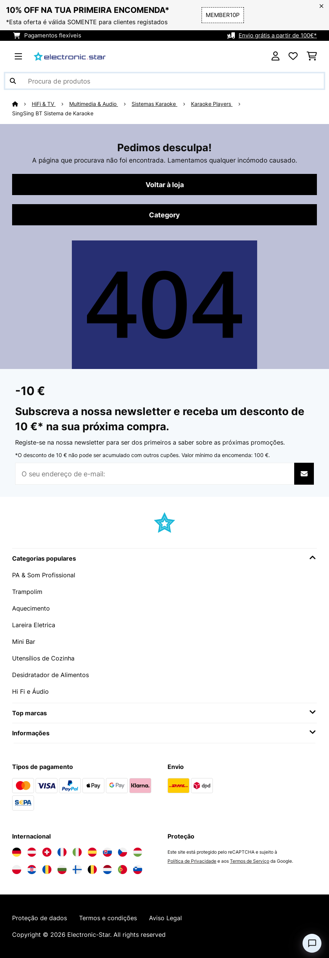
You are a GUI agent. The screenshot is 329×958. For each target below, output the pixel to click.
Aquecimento (31, 608)
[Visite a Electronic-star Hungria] (137, 852)
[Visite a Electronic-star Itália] (77, 852)
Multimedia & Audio (93, 104)
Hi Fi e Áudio (30, 691)
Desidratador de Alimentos (50, 675)
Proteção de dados (39, 918)
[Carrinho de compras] (312, 56)
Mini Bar (23, 641)
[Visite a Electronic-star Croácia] (31, 869)
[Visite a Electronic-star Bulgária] (62, 869)
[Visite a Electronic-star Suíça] (46, 852)
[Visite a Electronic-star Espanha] (92, 852)
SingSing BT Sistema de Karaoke (52, 113)
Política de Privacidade (192, 861)
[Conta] (275, 56)
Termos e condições (108, 918)
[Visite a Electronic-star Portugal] (122, 869)
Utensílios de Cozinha (43, 658)
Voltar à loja (165, 184)
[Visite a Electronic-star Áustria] (31, 852)
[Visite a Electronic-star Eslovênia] (137, 869)
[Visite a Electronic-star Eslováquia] (107, 852)
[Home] (22, 104)
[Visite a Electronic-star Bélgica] (92, 869)
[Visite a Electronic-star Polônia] (16, 869)
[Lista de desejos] (293, 56)
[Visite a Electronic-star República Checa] (122, 852)
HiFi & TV (44, 104)
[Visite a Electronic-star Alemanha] (16, 852)
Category (164, 215)
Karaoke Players (212, 104)
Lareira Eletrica (33, 625)
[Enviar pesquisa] (13, 80)
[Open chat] (312, 943)
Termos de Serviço (249, 861)
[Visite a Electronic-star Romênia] (46, 869)
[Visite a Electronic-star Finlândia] (77, 869)
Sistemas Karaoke (154, 104)
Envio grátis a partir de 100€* (278, 35)
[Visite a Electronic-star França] (62, 852)
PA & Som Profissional (43, 575)
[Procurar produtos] (164, 81)
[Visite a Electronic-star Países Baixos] (107, 869)
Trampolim (27, 591)
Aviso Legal (165, 918)
